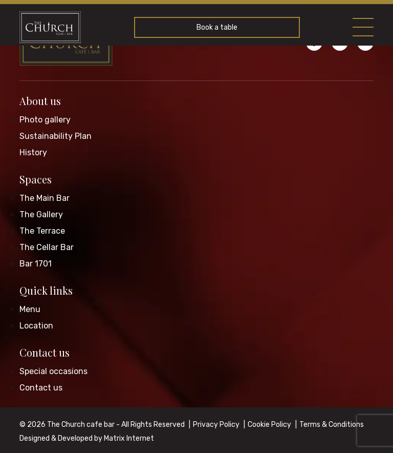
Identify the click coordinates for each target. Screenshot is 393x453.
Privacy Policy (216, 424)
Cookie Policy (269, 424)
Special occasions (53, 371)
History (33, 152)
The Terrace (42, 231)
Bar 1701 (35, 264)
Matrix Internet (129, 438)
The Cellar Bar (46, 247)
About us (40, 101)
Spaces (35, 179)
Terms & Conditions (331, 424)
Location (36, 326)
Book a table (216, 27)
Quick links (46, 290)
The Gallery (41, 214)
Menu (29, 309)
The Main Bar (44, 198)
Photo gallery (45, 120)
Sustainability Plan (55, 136)
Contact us (44, 352)
